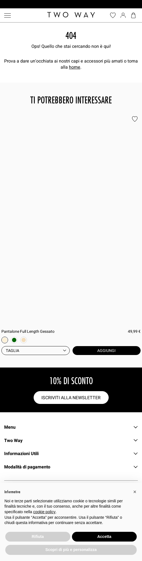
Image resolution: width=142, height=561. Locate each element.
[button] (134, 491)
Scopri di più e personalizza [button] (70, 549)
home (74, 67)
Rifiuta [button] (38, 536)
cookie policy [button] (44, 512)
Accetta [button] (104, 536)
